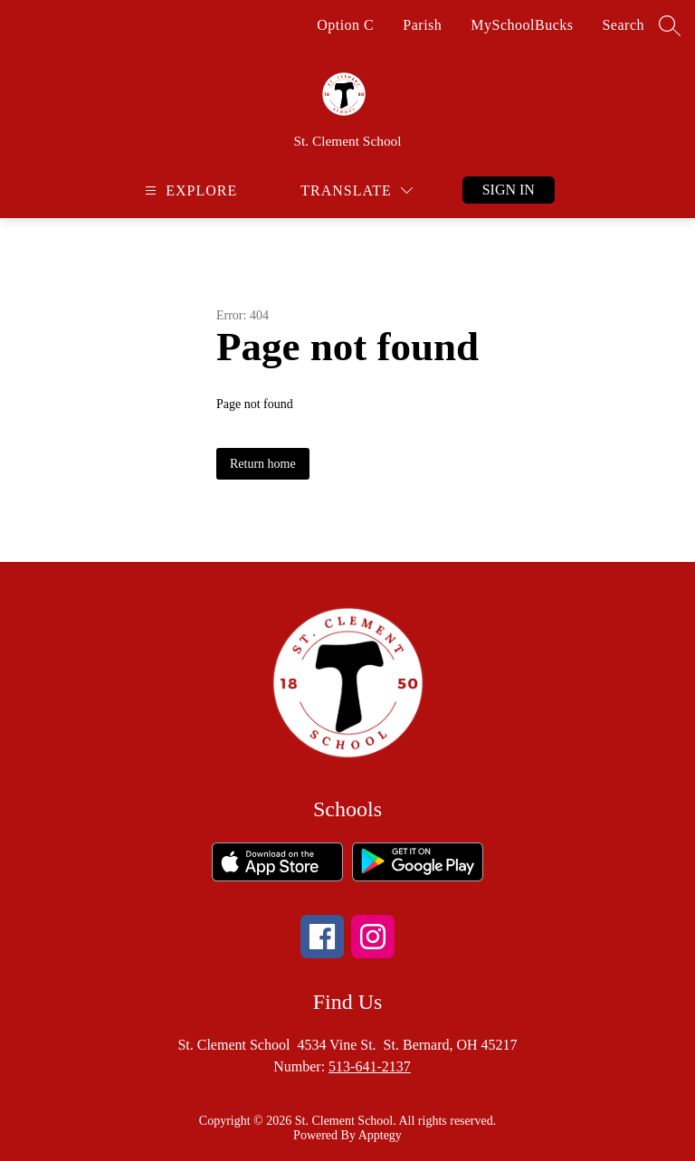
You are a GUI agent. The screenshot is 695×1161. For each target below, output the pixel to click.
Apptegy (380, 1135)
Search (623, 25)
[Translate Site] (356, 190)
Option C (345, 25)
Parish (422, 25)
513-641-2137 (369, 1066)
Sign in (508, 189)
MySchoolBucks (522, 25)
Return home (263, 464)
